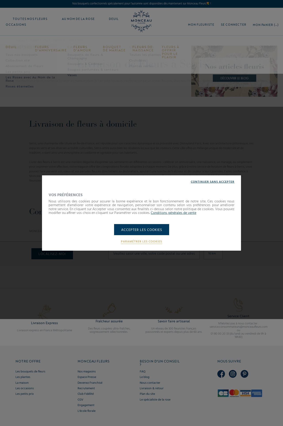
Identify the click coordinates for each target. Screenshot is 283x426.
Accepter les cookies (141, 230)
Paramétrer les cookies (141, 242)
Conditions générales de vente (173, 213)
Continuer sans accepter (212, 182)
